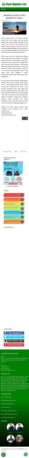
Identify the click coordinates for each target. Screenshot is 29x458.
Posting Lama (23, 151)
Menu (3, 9)
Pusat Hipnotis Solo (12, 449)
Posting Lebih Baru (7, 151)
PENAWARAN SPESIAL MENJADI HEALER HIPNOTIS (11, 195)
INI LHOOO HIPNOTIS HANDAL (12, 212)
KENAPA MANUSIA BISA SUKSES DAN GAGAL (10, 203)
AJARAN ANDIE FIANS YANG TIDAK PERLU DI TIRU (11, 217)
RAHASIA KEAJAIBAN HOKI (11, 198)
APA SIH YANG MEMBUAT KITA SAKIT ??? (12, 221)
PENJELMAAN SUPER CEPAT (11, 207)
